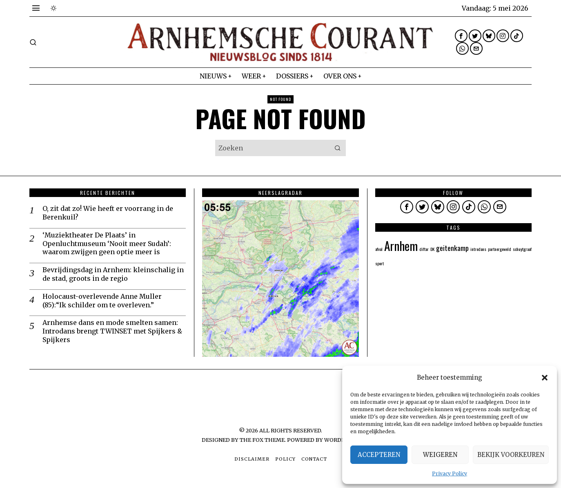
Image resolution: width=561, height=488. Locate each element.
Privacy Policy (449, 473)
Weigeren (440, 455)
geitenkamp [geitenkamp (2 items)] (452, 247)
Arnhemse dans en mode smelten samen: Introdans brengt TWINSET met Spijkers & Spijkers (112, 331)
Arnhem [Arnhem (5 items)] (401, 245)
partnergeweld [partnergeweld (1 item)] (499, 249)
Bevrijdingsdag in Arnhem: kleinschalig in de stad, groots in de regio (113, 274)
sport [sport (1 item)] (379, 263)
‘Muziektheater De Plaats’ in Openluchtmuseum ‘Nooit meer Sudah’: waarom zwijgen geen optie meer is (106, 243)
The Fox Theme (262, 440)
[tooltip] (461, 35)
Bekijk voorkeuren (510, 455)
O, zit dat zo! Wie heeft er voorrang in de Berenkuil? (107, 212)
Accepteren (379, 455)
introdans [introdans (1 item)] (478, 249)
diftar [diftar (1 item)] (424, 249)
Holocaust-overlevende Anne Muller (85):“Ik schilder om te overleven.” (102, 300)
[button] (545, 378)
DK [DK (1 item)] (432, 249)
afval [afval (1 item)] (379, 249)
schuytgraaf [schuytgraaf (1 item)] (522, 249)
